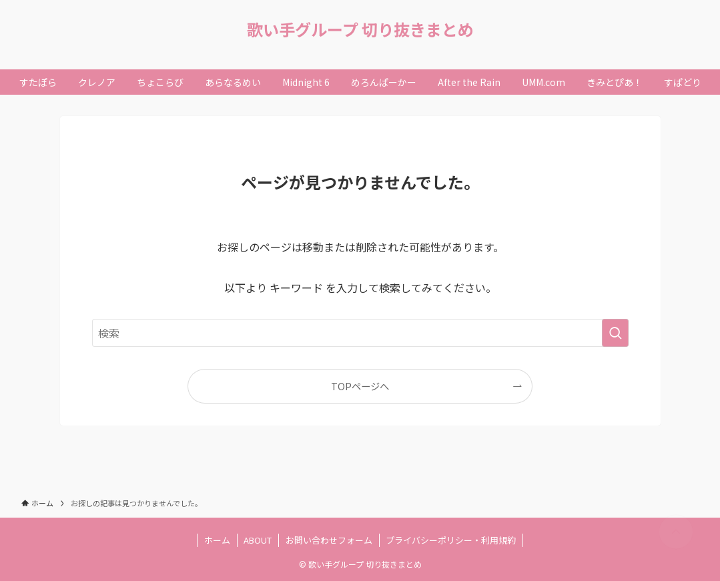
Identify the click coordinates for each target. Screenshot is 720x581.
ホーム (217, 540)
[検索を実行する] (615, 333)
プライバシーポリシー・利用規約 (451, 540)
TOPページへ (360, 386)
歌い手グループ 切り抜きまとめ (360, 29)
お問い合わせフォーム (329, 540)
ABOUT (258, 540)
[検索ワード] (360, 333)
